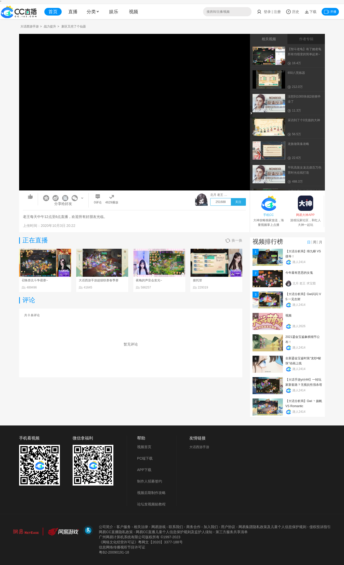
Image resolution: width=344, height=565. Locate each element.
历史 (292, 11)
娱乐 (113, 11)
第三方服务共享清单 (232, 532)
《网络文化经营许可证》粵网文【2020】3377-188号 (140, 542)
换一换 (233, 240)
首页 (53, 11)
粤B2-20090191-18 (114, 552)
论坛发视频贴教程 (151, 504)
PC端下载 (145, 458)
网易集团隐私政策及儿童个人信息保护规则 (272, 527)
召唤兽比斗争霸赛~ (35, 280)
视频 (133, 11)
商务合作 (193, 527)
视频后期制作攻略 (151, 492)
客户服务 (123, 527)
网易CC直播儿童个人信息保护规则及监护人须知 (174, 532)
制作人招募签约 (149, 481)
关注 (238, 202)
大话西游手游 (29, 26)
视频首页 (144, 447)
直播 (72, 11)
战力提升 (50, 26)
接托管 (197, 280)
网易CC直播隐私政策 (116, 532)
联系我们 (176, 527)
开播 (330, 12)
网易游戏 (158, 527)
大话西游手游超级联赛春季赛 (98, 280)
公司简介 (106, 527)
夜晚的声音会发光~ (149, 280)
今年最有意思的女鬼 (299, 272)
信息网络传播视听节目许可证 (122, 547)
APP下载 (144, 470)
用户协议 (228, 527)
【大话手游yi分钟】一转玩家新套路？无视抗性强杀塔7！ (303, 385)
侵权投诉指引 (320, 527)
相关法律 (141, 527)
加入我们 (211, 527)
